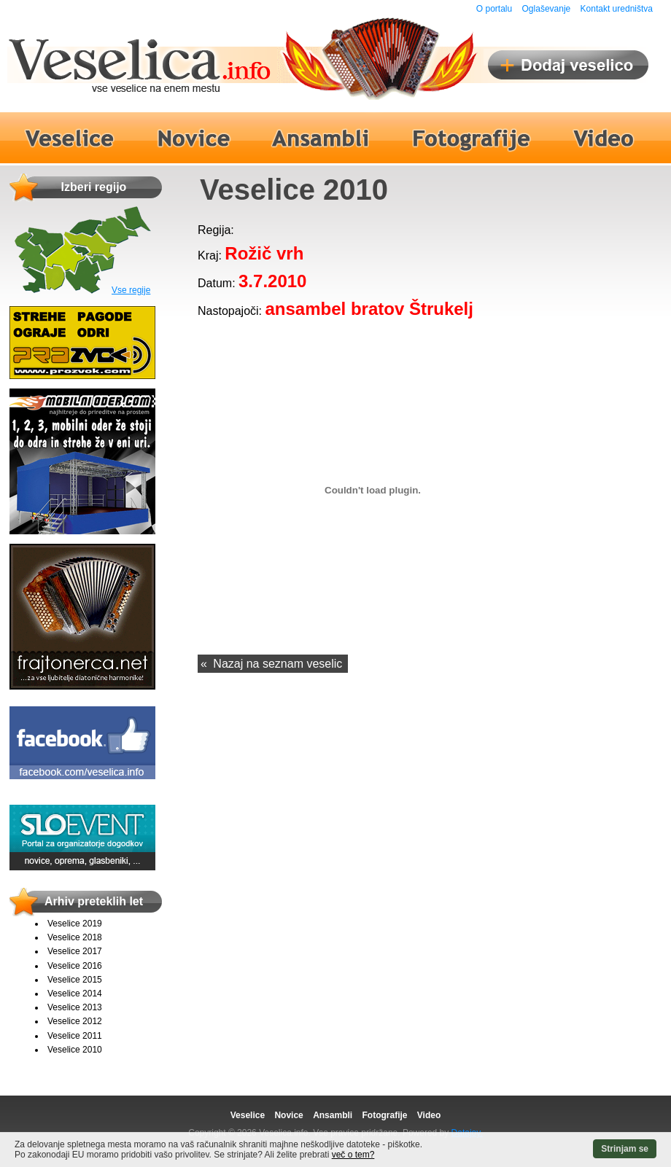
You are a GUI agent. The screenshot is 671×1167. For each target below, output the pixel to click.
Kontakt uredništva (617, 9)
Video (429, 1115)
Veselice (247, 1115)
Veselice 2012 (74, 1021)
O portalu (494, 9)
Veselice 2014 (74, 993)
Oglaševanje (546, 9)
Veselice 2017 (74, 951)
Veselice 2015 (74, 980)
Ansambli (332, 1115)
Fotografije (384, 1115)
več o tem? (353, 1155)
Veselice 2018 (74, 937)
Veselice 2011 (74, 1036)
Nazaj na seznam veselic (277, 663)
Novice (288, 1115)
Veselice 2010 (74, 1050)
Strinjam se (624, 1149)
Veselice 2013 (74, 1007)
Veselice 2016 (74, 966)
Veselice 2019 (74, 923)
